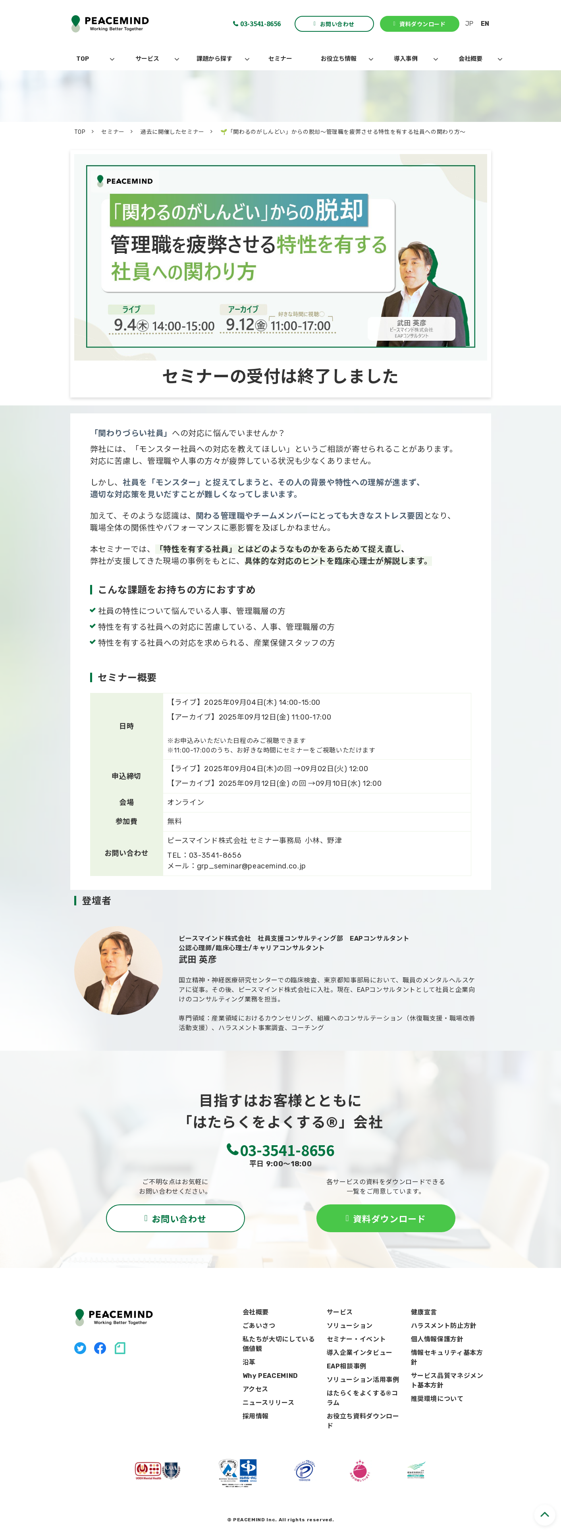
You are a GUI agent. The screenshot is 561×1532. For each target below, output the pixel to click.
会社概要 (470, 58)
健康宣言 (424, 1312)
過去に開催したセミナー (172, 132)
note (120, 1348)
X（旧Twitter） (80, 1348)
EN (485, 23)
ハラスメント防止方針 (444, 1325)
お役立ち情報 (339, 58)
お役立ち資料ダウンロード (363, 1421)
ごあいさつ (259, 1325)
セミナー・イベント (356, 1339)
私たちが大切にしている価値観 (279, 1344)
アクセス (256, 1389)
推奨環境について (437, 1399)
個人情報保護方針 (437, 1339)
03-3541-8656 (260, 23)
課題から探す (214, 58)
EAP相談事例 (346, 1366)
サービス (147, 58)
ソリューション (350, 1325)
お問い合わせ (337, 24)
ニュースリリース (269, 1403)
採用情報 (256, 1416)
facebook (100, 1348)
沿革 (249, 1362)
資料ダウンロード (422, 24)
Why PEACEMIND (270, 1376)
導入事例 (406, 58)
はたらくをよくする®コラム (362, 1398)
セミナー (280, 58)
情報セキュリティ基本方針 (447, 1357)
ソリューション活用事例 (363, 1379)
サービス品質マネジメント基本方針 (447, 1380)
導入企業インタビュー (360, 1352)
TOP (82, 58)
